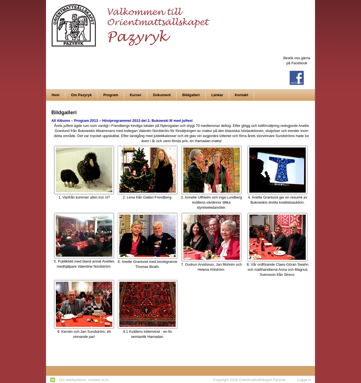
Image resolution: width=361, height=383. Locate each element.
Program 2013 (86, 120)
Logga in (304, 380)
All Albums (60, 120)
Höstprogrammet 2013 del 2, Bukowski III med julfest (147, 120)
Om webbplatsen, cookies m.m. (84, 380)
